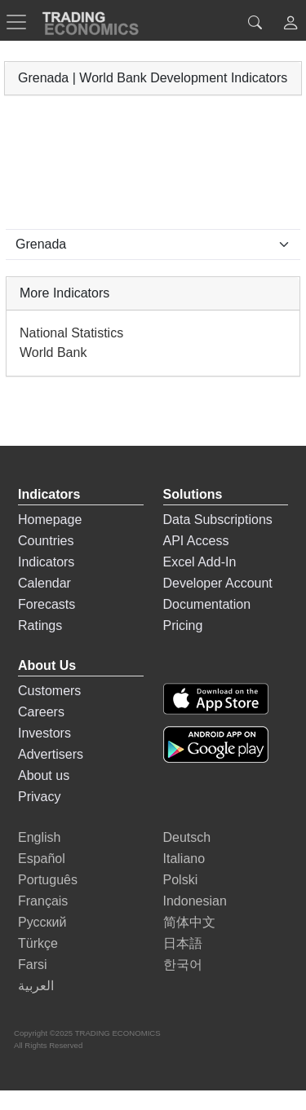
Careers (41, 712)
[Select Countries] (153, 244)
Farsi (32, 964)
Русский (42, 922)
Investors (44, 733)
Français (43, 901)
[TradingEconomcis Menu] (21, 22)
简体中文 (189, 922)
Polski (180, 880)
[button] (290, 25)
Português (48, 880)
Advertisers (50, 754)
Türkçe (38, 943)
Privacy (39, 797)
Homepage (50, 519)
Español (41, 859)
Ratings (40, 625)
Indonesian (195, 901)
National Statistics (71, 333)
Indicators (46, 562)
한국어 (182, 964)
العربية (36, 986)
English (39, 837)
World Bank (53, 352)
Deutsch (187, 837)
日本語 (182, 943)
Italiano (184, 859)
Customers (49, 691)
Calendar (44, 583)
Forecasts (46, 604)
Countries (45, 541)
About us (43, 775)
